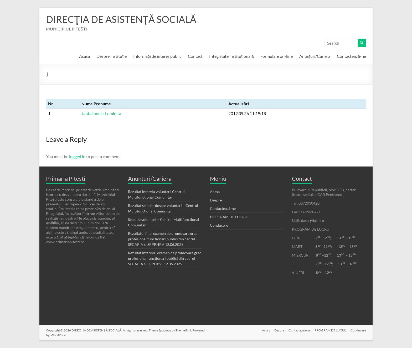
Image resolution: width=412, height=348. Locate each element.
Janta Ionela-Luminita (101, 113)
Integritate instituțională (231, 56)
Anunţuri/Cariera (314, 56)
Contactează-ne (351, 56)
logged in (77, 156)
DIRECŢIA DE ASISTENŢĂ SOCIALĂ (121, 19)
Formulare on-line (276, 56)
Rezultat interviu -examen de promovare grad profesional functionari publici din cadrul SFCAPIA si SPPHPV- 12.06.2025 (165, 258)
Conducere (219, 225)
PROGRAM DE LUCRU (228, 217)
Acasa (84, 56)
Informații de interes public (157, 56)
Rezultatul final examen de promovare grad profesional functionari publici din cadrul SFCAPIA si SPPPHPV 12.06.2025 (163, 239)
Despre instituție (111, 56)
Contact (195, 56)
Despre (216, 200)
